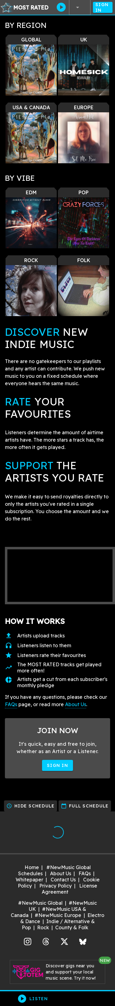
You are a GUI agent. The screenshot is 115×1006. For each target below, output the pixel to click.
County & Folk (71, 927)
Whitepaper (29, 879)
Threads (46, 941)
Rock (43, 927)
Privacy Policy (55, 886)
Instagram (27, 941)
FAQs (11, 704)
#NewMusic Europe (58, 915)
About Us (75, 704)
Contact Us (63, 879)
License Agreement (69, 889)
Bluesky (82, 941)
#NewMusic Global (40, 903)
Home (32, 867)
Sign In (103, 7)
